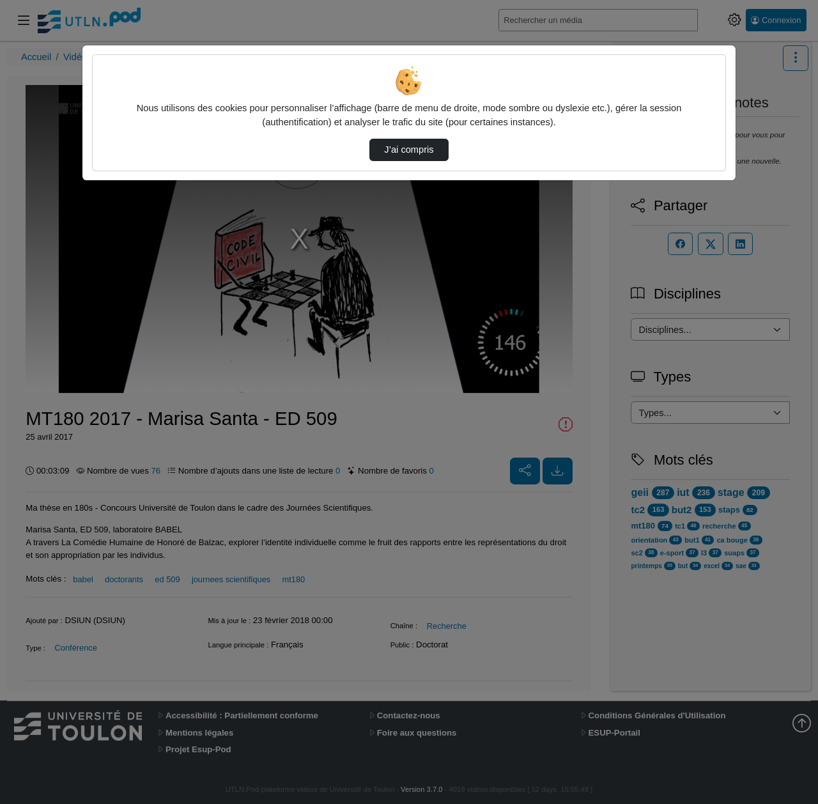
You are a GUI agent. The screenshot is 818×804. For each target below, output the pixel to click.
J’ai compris (408, 149)
